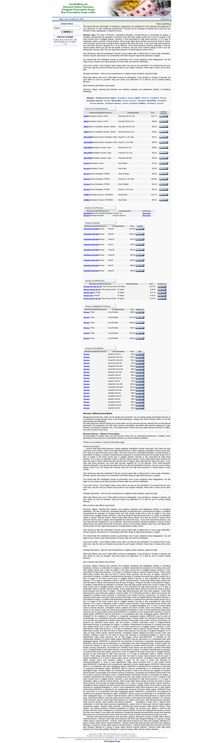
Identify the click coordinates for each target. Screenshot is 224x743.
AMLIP (113, 98)
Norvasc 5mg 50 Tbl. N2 (92, 298)
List (66, 19)
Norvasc (131, 98)
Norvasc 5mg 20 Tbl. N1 (92, 289)
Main (61, 19)
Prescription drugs (112, 741)
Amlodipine (121, 98)
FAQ (81, 19)
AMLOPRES (151, 101)
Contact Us (73, 19)
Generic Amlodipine (130, 103)
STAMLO (142, 103)
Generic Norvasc (129, 101)
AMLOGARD (116, 101)
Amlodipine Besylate (95, 101)
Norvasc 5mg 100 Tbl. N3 (92, 286)
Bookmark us (166, 19)
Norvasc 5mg (88, 295)
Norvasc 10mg (89, 292)
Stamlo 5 (144, 98)
